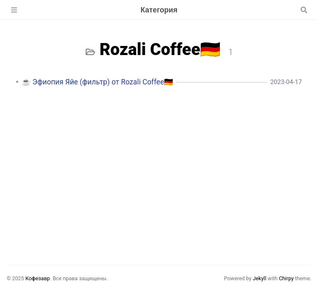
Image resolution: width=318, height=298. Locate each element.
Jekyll (259, 278)
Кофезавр (37, 278)
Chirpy (286, 278)
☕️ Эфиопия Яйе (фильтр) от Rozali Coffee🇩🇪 (97, 82)
